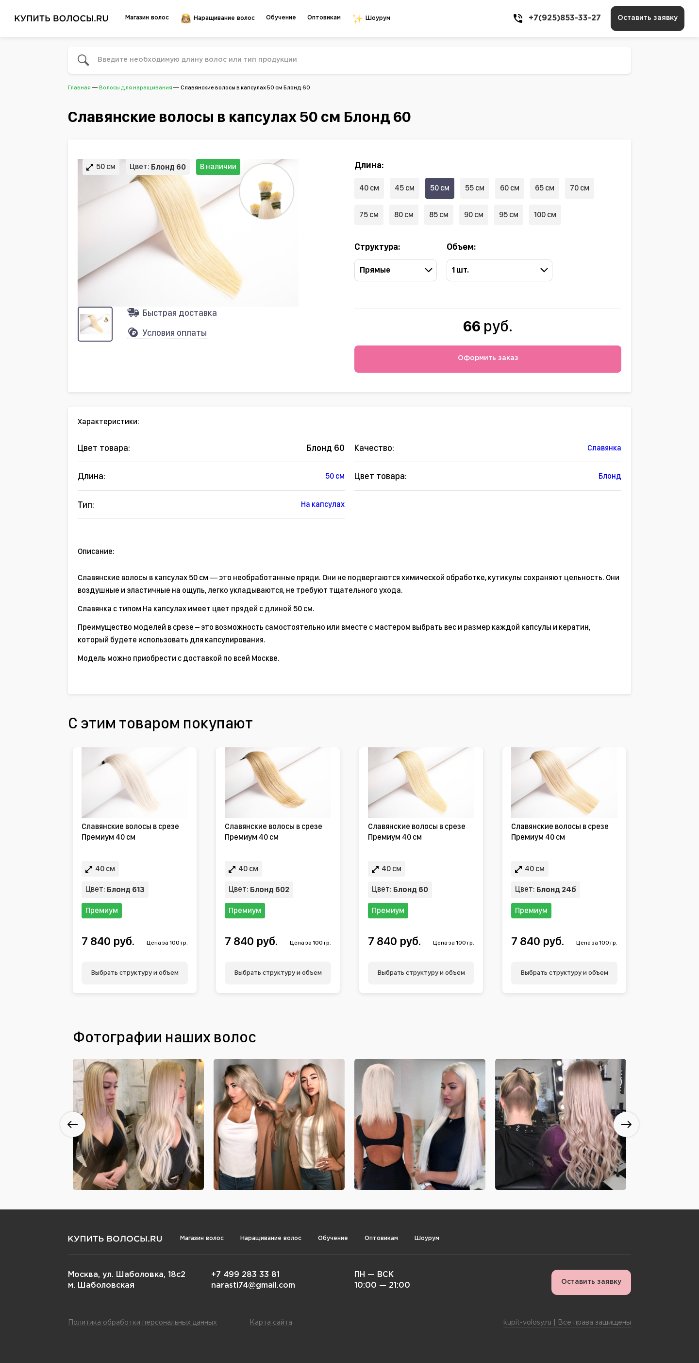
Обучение (281, 17)
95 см (508, 214)
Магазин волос (147, 17)
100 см (545, 214)
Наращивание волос (217, 18)
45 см (405, 187)
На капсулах (323, 504)
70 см (579, 187)
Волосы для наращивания (135, 87)
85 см (439, 214)
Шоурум (371, 18)
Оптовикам (324, 17)
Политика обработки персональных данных (142, 1323)
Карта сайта (271, 1323)
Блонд (610, 476)
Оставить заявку (647, 18)
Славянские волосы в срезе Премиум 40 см (130, 832)
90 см (473, 214)
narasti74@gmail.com (253, 1285)
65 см (544, 187)
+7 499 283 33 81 (245, 1274)
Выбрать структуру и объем (135, 972)
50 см (439, 187)
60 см (509, 187)
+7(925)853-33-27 (556, 18)
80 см (404, 214)
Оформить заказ (488, 358)
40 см (369, 187)
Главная (79, 87)
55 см (474, 187)
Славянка (604, 447)
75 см (369, 214)
